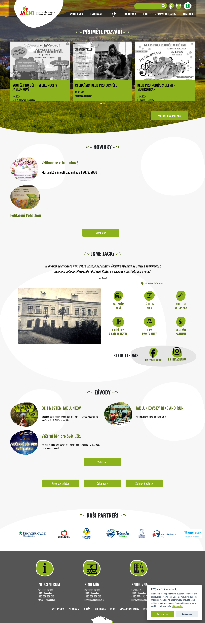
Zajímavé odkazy (144, 483)
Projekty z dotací (61, 483)
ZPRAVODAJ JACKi (165, 14)
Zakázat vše (187, 614)
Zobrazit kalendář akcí (169, 116)
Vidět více (101, 233)
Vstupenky (76, 14)
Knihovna (130, 14)
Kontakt (188, 14)
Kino (145, 14)
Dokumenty (102, 483)
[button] (101, 103)
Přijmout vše (162, 614)
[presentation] (5, 64)
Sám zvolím (177, 606)
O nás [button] (113, 14)
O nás (87, 609)
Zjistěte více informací (152, 283)
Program (96, 14)
